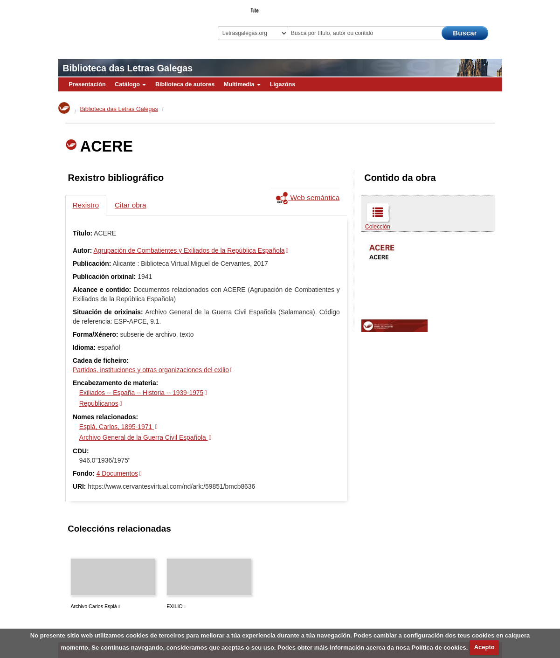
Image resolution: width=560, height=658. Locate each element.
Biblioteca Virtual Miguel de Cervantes (124, 23)
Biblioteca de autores (184, 84)
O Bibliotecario (459, 7)
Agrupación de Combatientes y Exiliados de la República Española (189, 250)
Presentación (87, 84)
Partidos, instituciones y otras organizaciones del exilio (151, 370)
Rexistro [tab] (86, 205)
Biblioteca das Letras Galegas (127, 68)
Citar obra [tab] (130, 205)
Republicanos (98, 403)
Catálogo (130, 84)
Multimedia (242, 84)
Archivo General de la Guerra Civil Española (143, 437)
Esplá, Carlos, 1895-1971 (116, 426)
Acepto (484, 647)
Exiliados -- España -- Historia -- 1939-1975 (141, 392)
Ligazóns (283, 84)
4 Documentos (117, 473)
